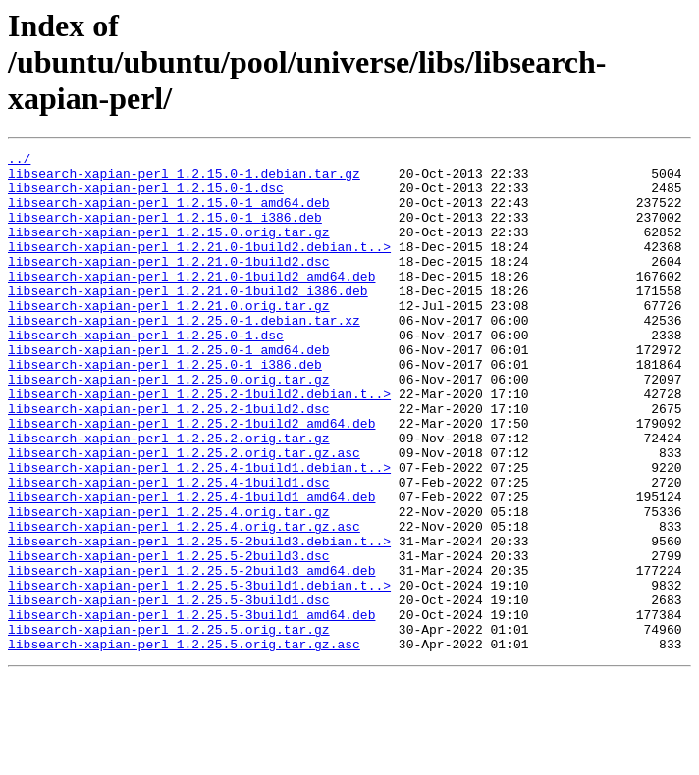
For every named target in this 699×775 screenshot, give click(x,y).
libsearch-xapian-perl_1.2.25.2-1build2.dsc (169, 461)
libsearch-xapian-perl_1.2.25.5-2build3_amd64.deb (191, 655)
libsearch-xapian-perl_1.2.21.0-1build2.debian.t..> (199, 267)
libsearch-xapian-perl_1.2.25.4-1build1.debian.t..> (199, 532)
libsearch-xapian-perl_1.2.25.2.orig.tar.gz (169, 496)
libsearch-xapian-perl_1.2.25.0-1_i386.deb (165, 408)
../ (19, 161)
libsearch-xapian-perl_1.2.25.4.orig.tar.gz (169, 585)
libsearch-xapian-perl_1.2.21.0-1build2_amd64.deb (191, 302)
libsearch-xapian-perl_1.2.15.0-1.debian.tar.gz (184, 178)
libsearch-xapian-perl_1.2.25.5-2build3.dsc (169, 637)
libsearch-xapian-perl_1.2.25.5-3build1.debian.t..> (199, 673)
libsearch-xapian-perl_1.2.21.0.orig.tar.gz (169, 337)
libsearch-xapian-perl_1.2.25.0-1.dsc (146, 373)
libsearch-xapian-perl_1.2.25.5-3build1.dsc (169, 690)
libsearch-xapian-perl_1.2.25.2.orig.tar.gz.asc (184, 514)
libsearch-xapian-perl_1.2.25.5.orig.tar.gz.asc (184, 743)
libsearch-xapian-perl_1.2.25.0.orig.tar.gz (169, 426)
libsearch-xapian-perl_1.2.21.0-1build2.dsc (169, 284)
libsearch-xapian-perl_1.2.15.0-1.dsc (146, 196)
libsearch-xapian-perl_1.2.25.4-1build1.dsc (169, 549)
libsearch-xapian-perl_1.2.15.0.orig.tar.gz (169, 249)
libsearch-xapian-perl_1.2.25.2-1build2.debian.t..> (199, 443)
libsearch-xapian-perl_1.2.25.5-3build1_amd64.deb (191, 708)
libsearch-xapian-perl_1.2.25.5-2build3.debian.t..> (199, 620)
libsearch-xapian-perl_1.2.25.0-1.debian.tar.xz (184, 355)
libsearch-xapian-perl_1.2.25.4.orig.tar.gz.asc (184, 602)
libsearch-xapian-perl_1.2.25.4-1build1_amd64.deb (191, 567)
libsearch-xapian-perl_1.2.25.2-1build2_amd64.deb (191, 479)
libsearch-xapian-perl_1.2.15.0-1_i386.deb (165, 231)
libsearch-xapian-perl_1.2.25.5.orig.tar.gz (169, 726)
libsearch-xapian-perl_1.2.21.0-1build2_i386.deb (188, 320)
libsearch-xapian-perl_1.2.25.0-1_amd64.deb (169, 390)
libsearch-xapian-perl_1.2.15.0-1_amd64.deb (169, 214)
